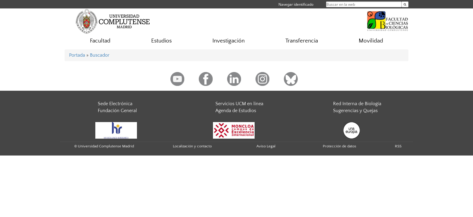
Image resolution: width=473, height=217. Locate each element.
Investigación (228, 41)
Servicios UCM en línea (239, 103)
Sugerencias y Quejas (355, 110)
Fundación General (117, 110)
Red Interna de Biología (357, 103)
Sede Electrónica (115, 103)
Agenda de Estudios (235, 110)
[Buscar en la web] (405, 4)
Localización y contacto (192, 146)
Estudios (161, 41)
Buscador (100, 55)
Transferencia (301, 41)
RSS (398, 146)
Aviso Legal (265, 146)
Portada (77, 55)
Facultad (100, 41)
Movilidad (371, 41)
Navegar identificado (295, 4)
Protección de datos (339, 146)
